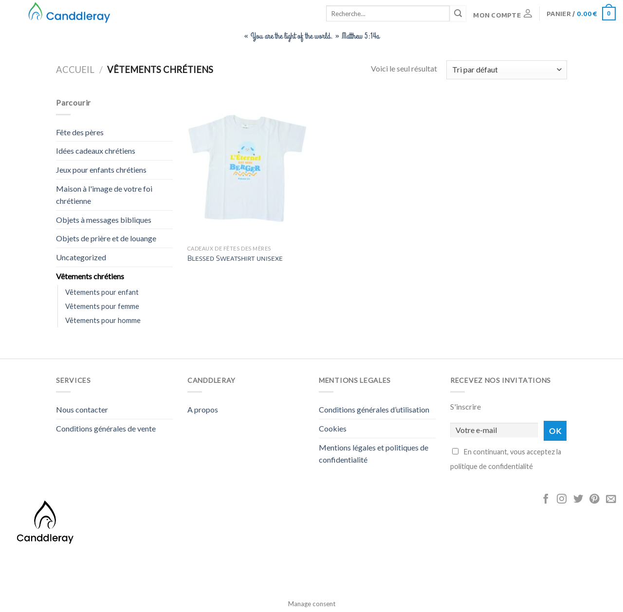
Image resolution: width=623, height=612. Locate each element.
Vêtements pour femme (102, 306)
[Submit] (458, 13)
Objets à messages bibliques (103, 219)
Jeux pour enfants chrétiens (101, 169)
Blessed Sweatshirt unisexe (235, 257)
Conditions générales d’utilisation (374, 409)
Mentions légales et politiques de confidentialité (373, 454)
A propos (202, 409)
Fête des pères (80, 132)
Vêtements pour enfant (102, 292)
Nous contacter (82, 409)
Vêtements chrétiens (90, 276)
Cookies (333, 428)
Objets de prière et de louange (106, 238)
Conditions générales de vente (106, 428)
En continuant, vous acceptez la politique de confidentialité (505, 459)
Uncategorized (81, 257)
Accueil (75, 69)
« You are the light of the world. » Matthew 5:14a (311, 36)
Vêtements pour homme (103, 320)
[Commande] (506, 69)
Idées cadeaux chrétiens (95, 150)
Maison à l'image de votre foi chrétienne (104, 195)
